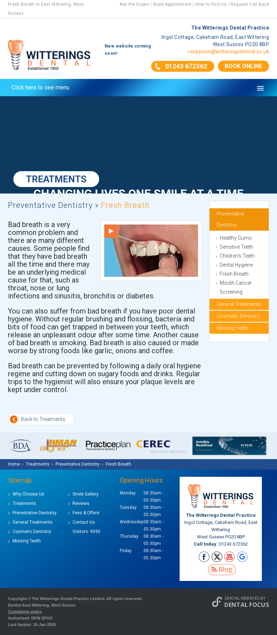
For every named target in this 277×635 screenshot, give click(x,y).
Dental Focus (246, 605)
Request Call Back (249, 4)
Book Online (243, 66)
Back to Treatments (43, 419)
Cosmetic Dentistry (238, 316)
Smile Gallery (85, 494)
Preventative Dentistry (50, 205)
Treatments (24, 503)
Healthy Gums (236, 238)
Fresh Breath (234, 274)
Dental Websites (242, 598)
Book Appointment (172, 4)
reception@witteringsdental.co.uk (228, 51)
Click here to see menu (40, 87)
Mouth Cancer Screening (236, 287)
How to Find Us (211, 4)
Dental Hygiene (236, 265)
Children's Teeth (237, 256)
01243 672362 (186, 66)
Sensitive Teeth (236, 247)
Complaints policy (25, 611)
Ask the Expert (134, 4)
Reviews (80, 503)
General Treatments (239, 304)
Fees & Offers (86, 512)
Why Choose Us (28, 494)
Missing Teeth (232, 328)
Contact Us (83, 522)
